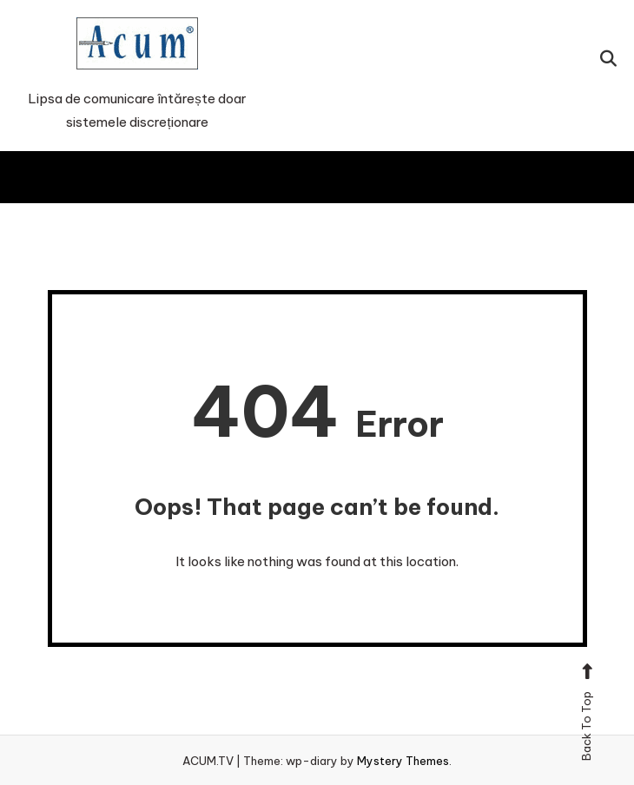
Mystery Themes (403, 761)
